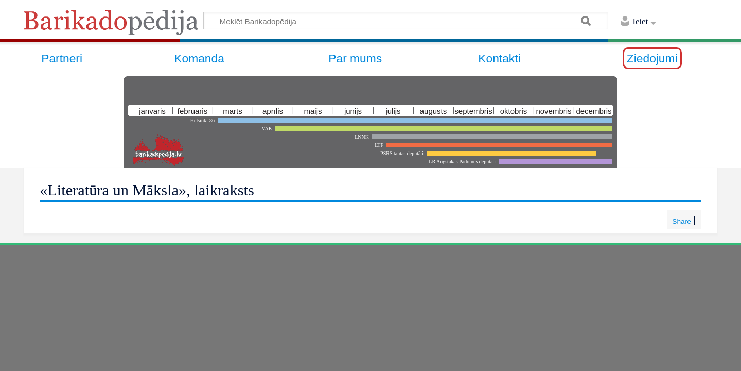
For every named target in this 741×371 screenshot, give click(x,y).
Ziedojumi (652, 58)
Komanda (199, 58)
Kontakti (499, 58)
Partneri (61, 58)
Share (680, 221)
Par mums (355, 58)
